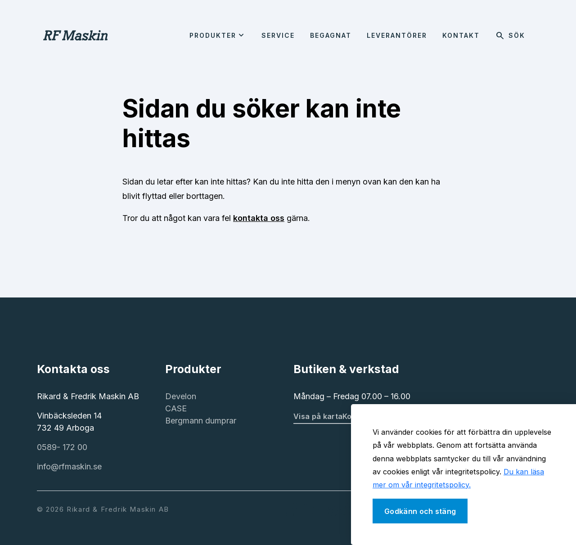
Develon (180, 396)
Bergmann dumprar (200, 420)
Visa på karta (317, 415)
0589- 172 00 (62, 447)
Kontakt (461, 35)
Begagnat (330, 35)
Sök (510, 35)
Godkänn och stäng (420, 511)
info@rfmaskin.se (69, 466)
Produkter (212, 35)
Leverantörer (397, 35)
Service (278, 35)
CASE (176, 408)
